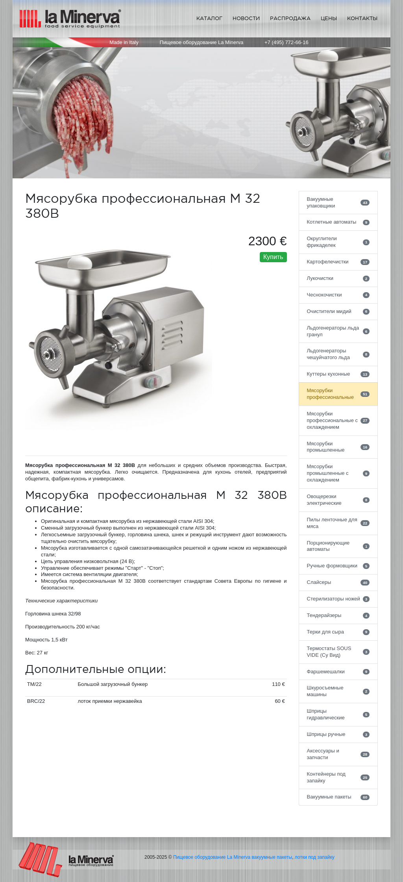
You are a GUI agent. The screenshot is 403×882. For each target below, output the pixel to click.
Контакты (362, 18)
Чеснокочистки (338, 295)
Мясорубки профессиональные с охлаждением (338, 420)
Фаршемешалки (338, 672)
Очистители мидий (338, 311)
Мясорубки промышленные (338, 447)
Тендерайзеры (338, 615)
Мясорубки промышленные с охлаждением (338, 473)
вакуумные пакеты (272, 857)
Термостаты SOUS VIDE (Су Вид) (338, 651)
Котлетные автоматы (338, 222)
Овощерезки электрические (338, 499)
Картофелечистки (338, 262)
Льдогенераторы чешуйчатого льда (338, 354)
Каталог (209, 18)
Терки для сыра (338, 632)
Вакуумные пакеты (338, 797)
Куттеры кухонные (338, 374)
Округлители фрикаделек (338, 241)
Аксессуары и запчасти (338, 754)
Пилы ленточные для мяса (338, 523)
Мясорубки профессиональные (338, 393)
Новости (246, 18)
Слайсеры (338, 582)
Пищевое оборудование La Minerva (211, 857)
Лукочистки (338, 278)
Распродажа (290, 18)
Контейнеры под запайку (338, 777)
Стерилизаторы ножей (338, 599)
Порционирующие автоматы (338, 546)
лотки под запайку (315, 857)
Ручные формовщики (338, 566)
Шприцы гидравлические (338, 714)
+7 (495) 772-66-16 (286, 42)
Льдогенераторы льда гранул (338, 331)
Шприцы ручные (338, 734)
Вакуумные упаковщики (338, 202)
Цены (329, 18)
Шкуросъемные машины (338, 691)
